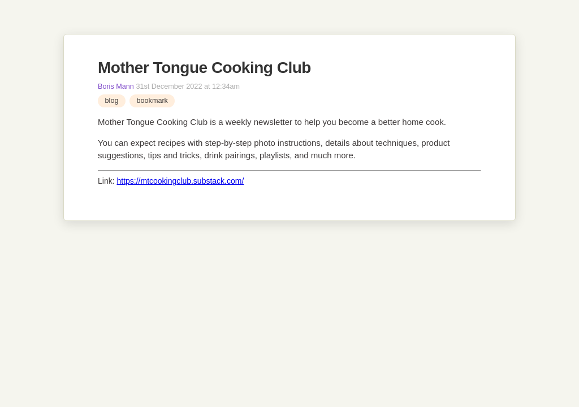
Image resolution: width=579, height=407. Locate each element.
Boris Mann (116, 86)
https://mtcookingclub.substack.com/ (180, 180)
